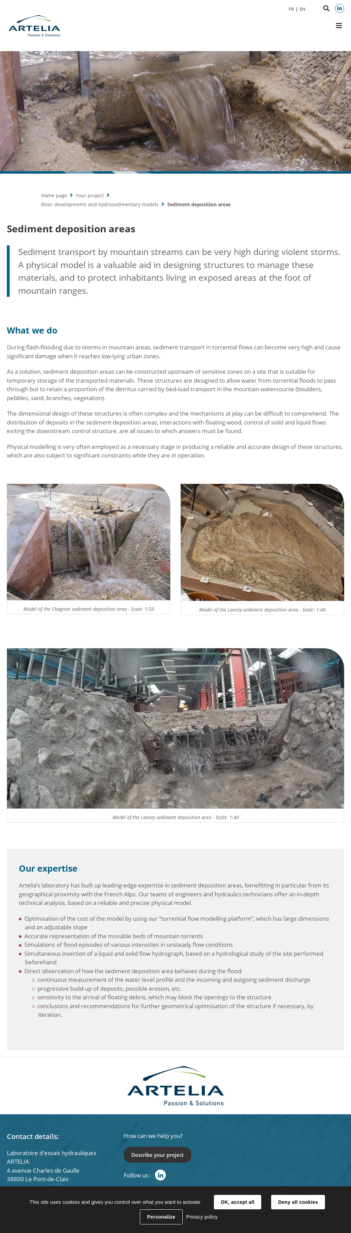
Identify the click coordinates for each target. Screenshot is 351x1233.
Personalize (161, 1217)
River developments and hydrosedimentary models (100, 204)
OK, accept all (237, 1202)
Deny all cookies (298, 1202)
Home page (54, 195)
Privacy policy (202, 1217)
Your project (90, 195)
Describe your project (157, 1154)
